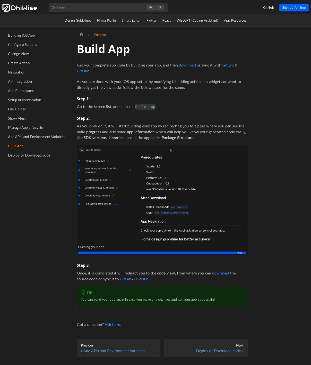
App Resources (235, 20)
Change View (18, 53)
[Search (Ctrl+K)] (108, 7)
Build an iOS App (21, 35)
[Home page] (81, 35)
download (187, 65)
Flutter (151, 20)
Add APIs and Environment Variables (36, 136)
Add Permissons (21, 90)
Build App (15, 146)
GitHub (268, 7)
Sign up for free (294, 7)
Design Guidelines (78, 20)
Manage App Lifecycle (25, 127)
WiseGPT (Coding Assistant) (197, 20)
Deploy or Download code (29, 155)
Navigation (16, 72)
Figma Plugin (106, 20)
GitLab (228, 65)
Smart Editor (131, 20)
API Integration (20, 81)
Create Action (19, 63)
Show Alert (17, 118)
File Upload (17, 109)
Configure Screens (22, 44)
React (166, 20)
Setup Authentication (24, 100)
